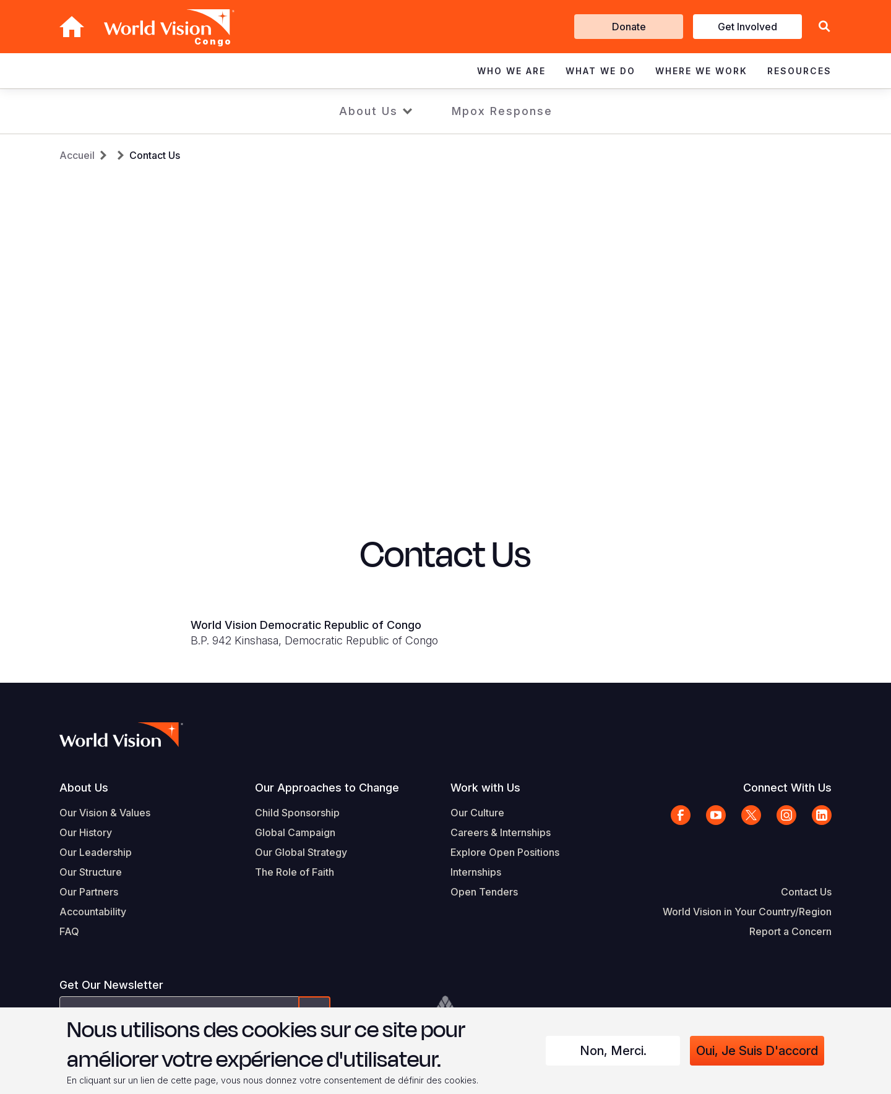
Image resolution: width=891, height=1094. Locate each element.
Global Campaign (295, 832)
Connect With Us (787, 787)
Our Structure (90, 872)
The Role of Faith (294, 872)
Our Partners (88, 892)
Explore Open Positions (504, 852)
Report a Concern (790, 931)
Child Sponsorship (297, 812)
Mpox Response (502, 111)
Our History (85, 832)
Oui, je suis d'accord (757, 1050)
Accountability (92, 911)
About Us (368, 111)
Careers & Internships (500, 832)
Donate (629, 26)
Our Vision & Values (104, 812)
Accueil (77, 155)
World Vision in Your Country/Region (747, 911)
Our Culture (477, 812)
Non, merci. (613, 1050)
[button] (824, 26)
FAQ (69, 931)
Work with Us (485, 787)
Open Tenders (484, 892)
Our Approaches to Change (327, 787)
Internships (475, 872)
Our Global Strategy (301, 852)
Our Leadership (95, 852)
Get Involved (747, 26)
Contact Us (154, 155)
